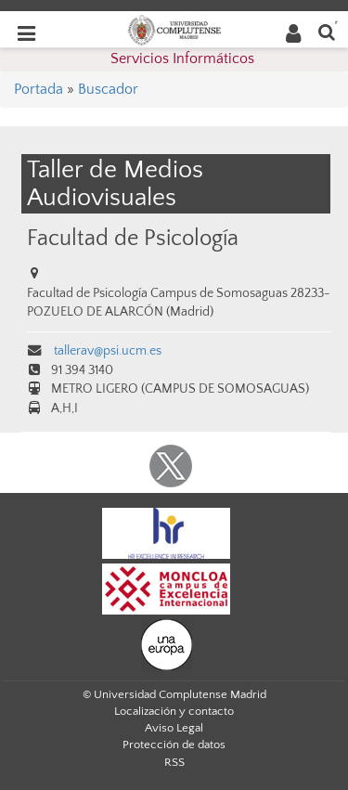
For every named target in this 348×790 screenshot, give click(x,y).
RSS (174, 762)
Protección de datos (174, 744)
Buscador (108, 89)
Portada (38, 89)
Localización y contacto (174, 711)
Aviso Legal (174, 727)
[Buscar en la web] (326, 31)
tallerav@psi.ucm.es (106, 350)
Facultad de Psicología (132, 238)
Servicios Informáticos (182, 58)
